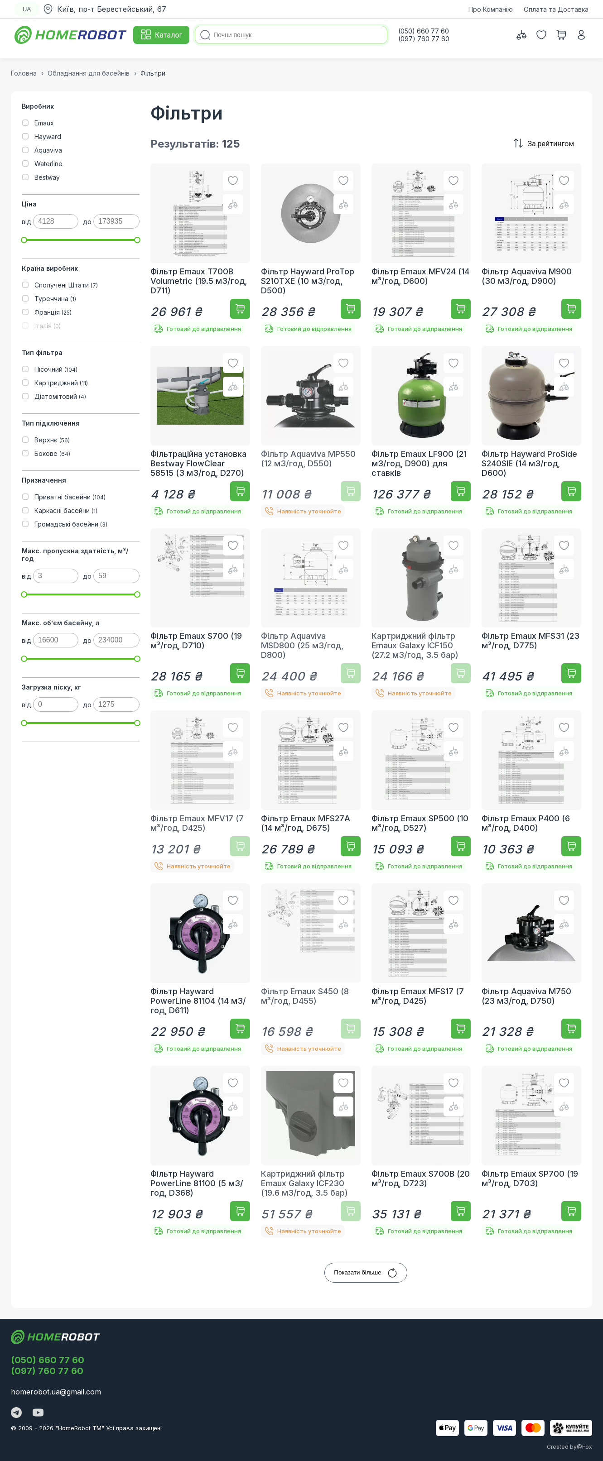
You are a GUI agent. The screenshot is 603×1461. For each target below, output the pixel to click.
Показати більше (365, 1272)
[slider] (24, 240)
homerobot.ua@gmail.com (56, 1391)
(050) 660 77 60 (47, 1360)
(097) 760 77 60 (47, 1370)
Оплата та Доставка (556, 9)
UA (27, 9)
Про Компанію (490, 9)
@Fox (584, 1446)
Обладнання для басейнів (89, 73)
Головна (24, 73)
